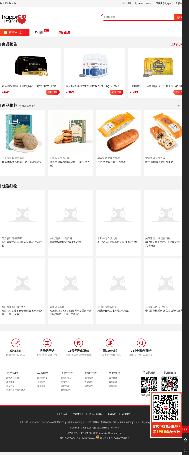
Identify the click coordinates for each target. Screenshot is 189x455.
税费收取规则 (12, 378)
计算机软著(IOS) (141, 422)
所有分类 (13, 32)
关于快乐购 (62, 414)
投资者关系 (78, 414)
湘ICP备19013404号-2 (70, 438)
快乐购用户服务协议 (15, 389)
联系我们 (112, 414)
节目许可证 (35, 422)
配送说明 (89, 382)
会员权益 (41, 386)
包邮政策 (89, 378)
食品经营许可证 (73, 422)
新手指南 (10, 382)
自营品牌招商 (95, 414)
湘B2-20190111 (88, 438)
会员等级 (41, 382)
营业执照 (24, 422)
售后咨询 (113, 382)
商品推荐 (64, 32)
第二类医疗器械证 (91, 422)
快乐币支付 (66, 378)
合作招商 (126, 3)
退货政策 (113, 386)
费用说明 (89, 386)
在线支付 (65, 382)
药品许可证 (106, 422)
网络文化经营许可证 (122, 422)
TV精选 (39, 32)
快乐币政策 (42, 378)
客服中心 (181, 3)
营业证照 (126, 414)
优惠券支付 (66, 389)
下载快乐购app (163, 3)
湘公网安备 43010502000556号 (115, 438)
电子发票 (113, 378)
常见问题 (10, 386)
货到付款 (65, 386)
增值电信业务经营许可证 (53, 422)
